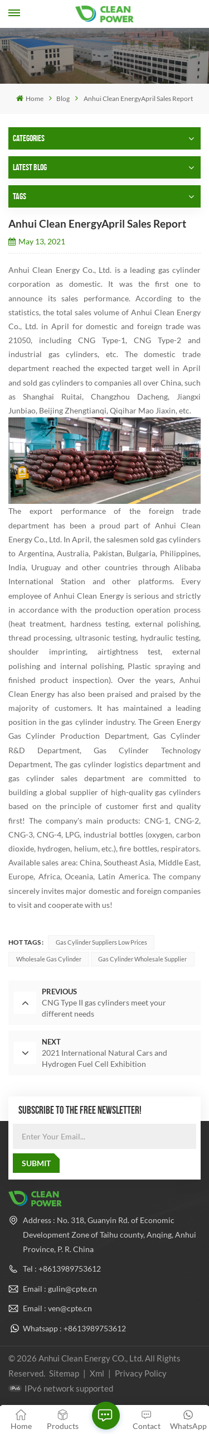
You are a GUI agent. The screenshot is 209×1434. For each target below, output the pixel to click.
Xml (97, 1373)
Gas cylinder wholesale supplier (142, 959)
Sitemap (64, 1373)
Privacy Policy (141, 1373)
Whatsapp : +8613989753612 (74, 1328)
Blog (63, 98)
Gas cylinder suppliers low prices (101, 942)
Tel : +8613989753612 (62, 1268)
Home (29, 98)
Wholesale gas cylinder (48, 959)
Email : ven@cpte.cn (57, 1308)
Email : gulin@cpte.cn (60, 1288)
